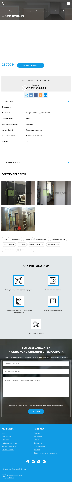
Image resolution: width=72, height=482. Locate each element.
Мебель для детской (9, 446)
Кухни (5, 239)
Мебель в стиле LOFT (36, 244)
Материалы (38, 436)
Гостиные (22, 244)
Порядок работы (39, 446)
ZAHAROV (10, 477)
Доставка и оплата (12, 162)
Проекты (37, 433)
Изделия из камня (53, 244)
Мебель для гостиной (9, 443)
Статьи (36, 440)
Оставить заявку (31, 65)
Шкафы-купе (16, 239)
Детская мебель (9, 244)
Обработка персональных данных (45, 453)
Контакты (37, 450)
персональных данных (55, 405)
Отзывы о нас (38, 443)
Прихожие (28, 239)
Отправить (36, 411)
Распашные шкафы (10, 250)
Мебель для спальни (58, 239)
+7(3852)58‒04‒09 (36, 88)
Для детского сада (26, 250)
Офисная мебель (41, 239)
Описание (8, 102)
